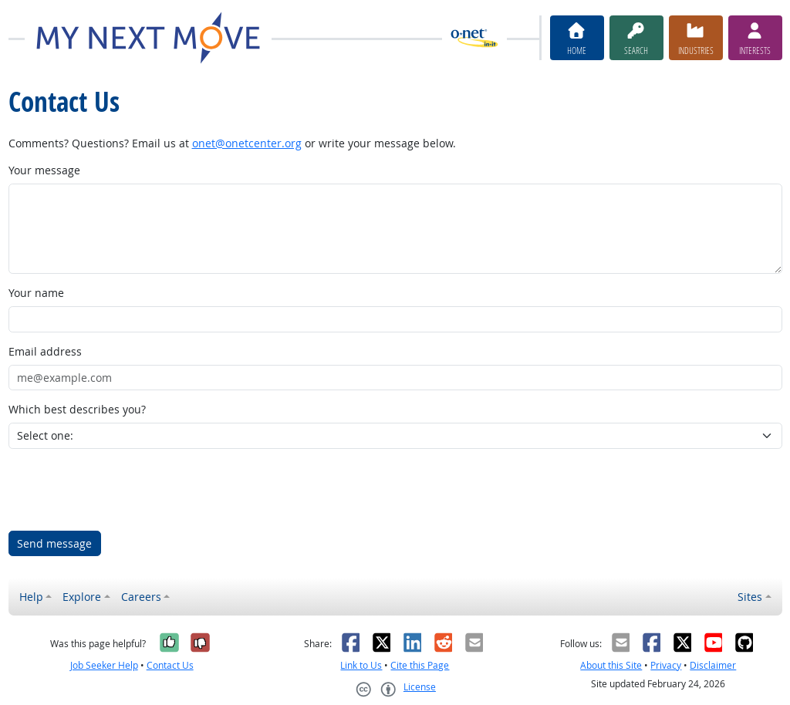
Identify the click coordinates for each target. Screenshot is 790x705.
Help (31, 596)
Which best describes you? (77, 409)
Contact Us (170, 665)
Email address (45, 351)
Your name (36, 292)
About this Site (611, 665)
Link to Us (361, 665)
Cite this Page (419, 665)
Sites (750, 596)
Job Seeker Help (104, 665)
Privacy (665, 665)
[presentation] (125, 490)
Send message (54, 543)
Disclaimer (713, 665)
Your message (44, 170)
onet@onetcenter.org (247, 143)
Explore (81, 596)
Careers (141, 596)
